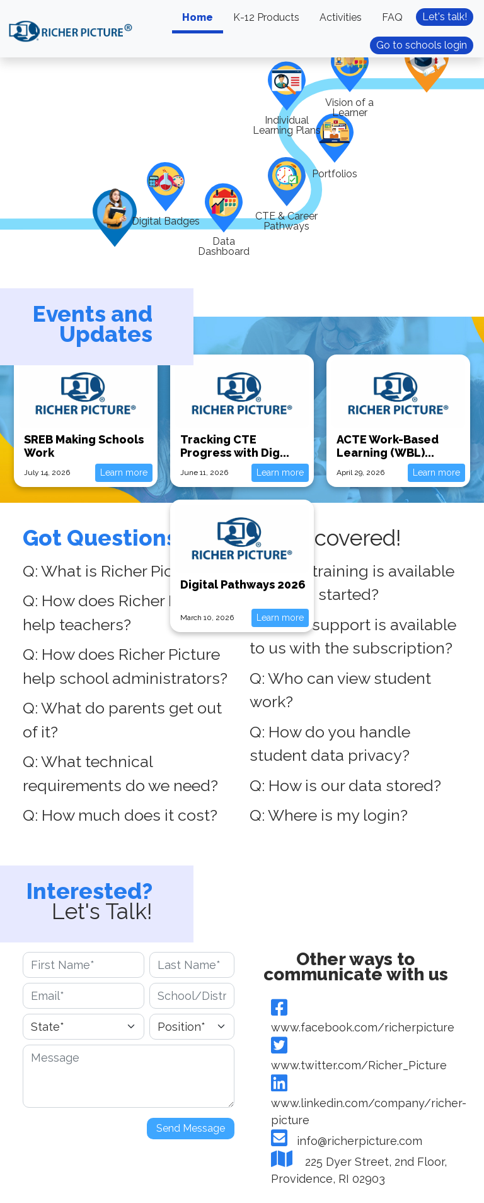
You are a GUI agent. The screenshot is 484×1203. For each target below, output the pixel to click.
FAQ (392, 17)
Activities (341, 17)
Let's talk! (444, 17)
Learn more (123, 472)
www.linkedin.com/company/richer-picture (368, 1103)
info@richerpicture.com (346, 1140)
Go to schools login (421, 45)
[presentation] (118, 1137)
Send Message (190, 1128)
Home (197, 17)
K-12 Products (266, 17)
